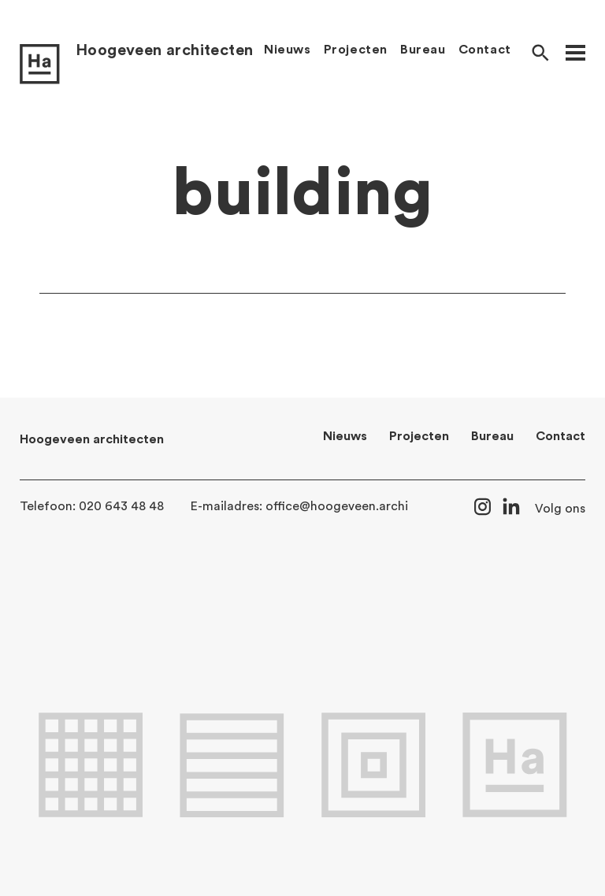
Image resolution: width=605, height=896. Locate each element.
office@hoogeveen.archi (336, 506)
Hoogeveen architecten (164, 50)
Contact (484, 49)
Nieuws (287, 49)
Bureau (423, 49)
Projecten (356, 49)
